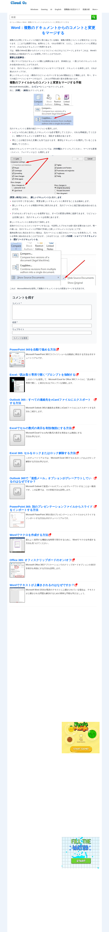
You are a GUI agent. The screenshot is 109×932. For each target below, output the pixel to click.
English (58, 9)
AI (51, 9)
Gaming (44, 9)
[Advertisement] (80, 679)
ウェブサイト (18, 329)
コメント (17, 303)
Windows (34, 9)
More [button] (95, 9)
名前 (15, 322)
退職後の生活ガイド (72, 9)
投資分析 (86, 9)
